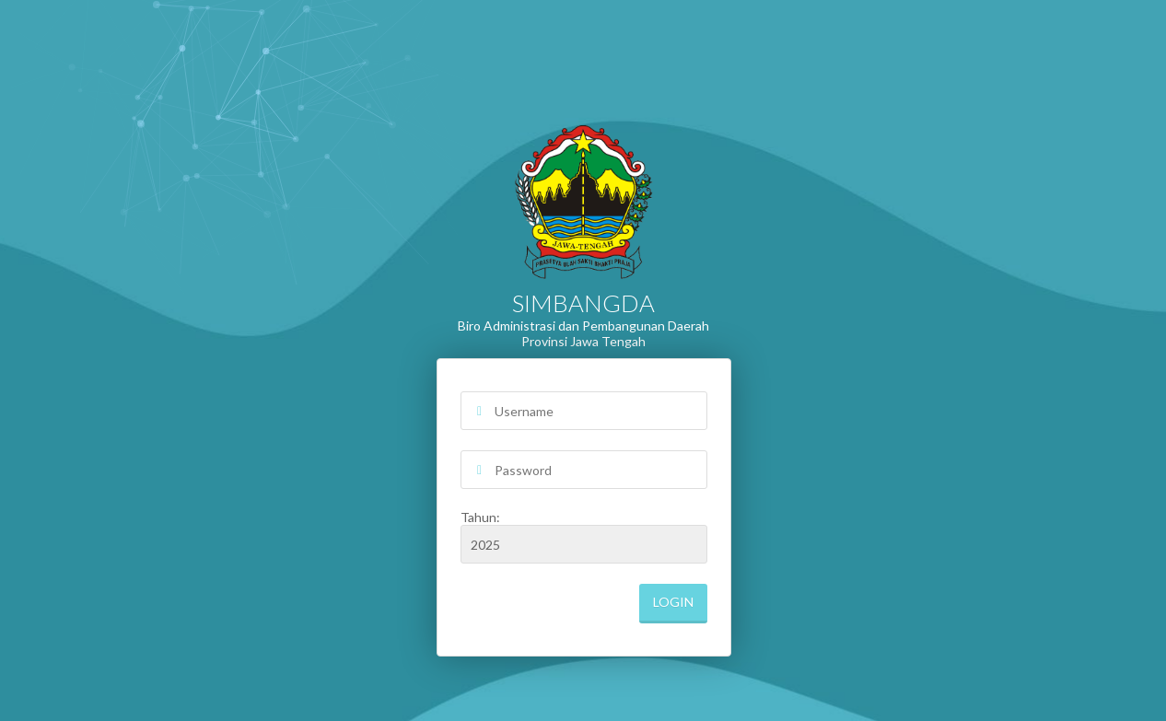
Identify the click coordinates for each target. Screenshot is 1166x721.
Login (673, 602)
